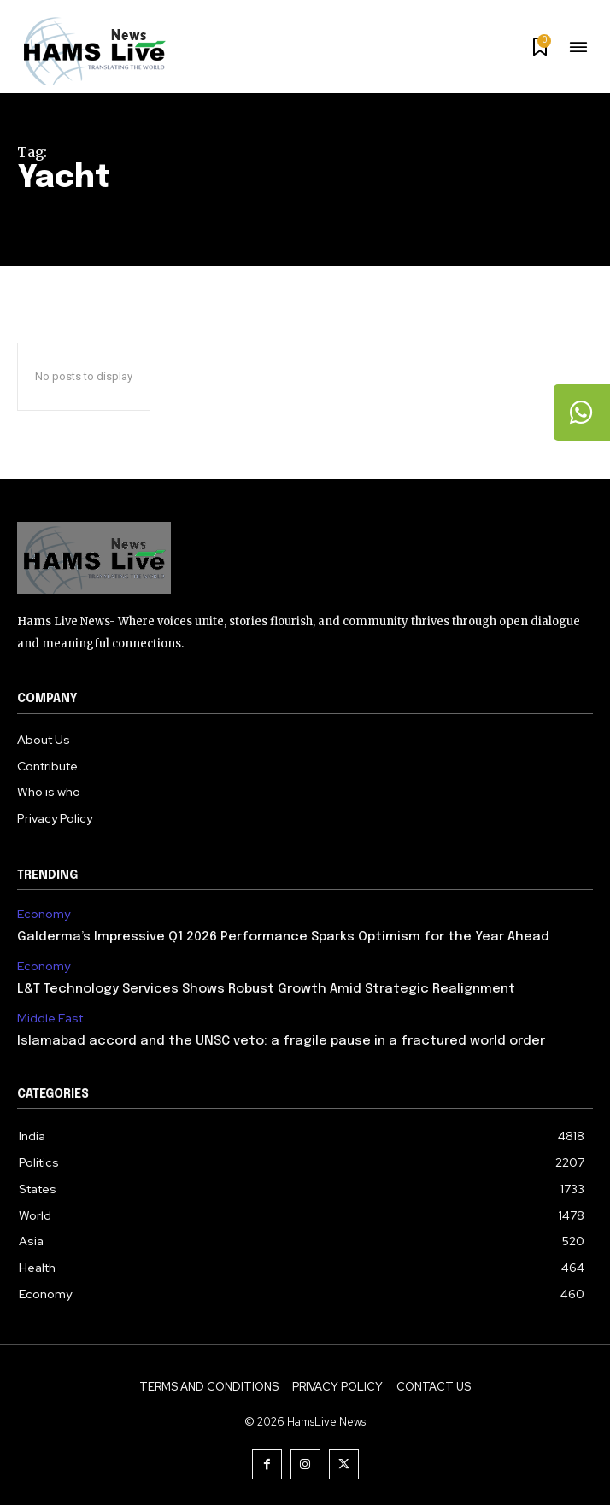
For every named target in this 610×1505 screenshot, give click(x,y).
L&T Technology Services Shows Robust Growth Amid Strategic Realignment (266, 989)
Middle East (50, 1018)
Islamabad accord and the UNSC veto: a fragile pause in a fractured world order (281, 1041)
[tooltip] (580, 414)
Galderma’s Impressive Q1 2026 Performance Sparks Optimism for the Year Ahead (283, 937)
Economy (43, 914)
